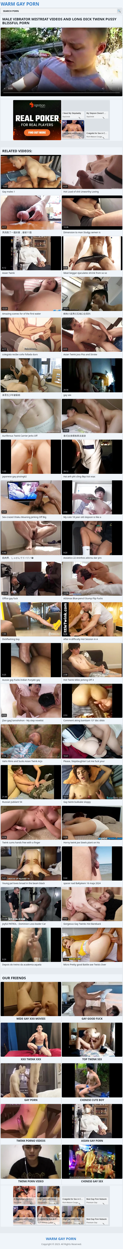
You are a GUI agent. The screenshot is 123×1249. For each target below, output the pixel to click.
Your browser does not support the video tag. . (61, 62)
